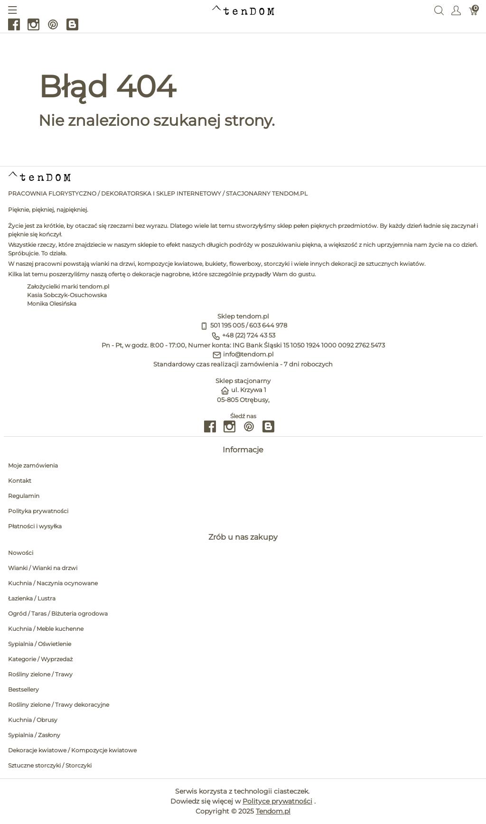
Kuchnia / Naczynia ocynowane (53, 583)
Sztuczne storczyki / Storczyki (50, 765)
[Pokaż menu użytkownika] (456, 10)
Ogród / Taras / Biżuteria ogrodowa (58, 613)
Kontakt (19, 480)
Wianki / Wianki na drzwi (42, 567)
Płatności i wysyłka (35, 526)
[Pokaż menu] (12, 10)
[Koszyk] (473, 10)
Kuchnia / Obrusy (32, 719)
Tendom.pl (273, 811)
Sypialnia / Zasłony (34, 735)
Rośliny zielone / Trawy (40, 674)
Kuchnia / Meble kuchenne (46, 628)
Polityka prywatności (38, 511)
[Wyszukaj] (439, 10)
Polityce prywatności (277, 801)
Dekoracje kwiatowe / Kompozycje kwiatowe (72, 750)
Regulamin (23, 495)
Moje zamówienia (33, 465)
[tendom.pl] (243, 9)
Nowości (20, 552)
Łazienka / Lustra (32, 598)
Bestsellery (23, 689)
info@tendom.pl (248, 354)
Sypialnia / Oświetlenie (39, 643)
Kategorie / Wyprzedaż (40, 659)
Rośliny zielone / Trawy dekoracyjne (58, 704)
